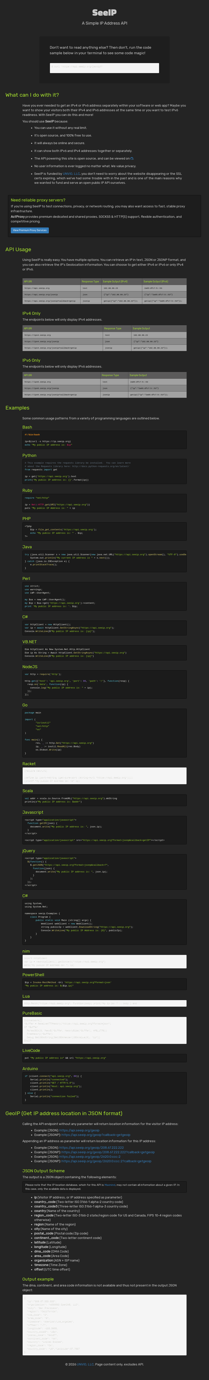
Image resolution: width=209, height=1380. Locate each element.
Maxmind (110, 1187)
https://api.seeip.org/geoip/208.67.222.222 (91, 1151)
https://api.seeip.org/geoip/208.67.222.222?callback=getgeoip (108, 1155)
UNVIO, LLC (71, 174)
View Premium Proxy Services (30, 230)
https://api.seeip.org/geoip (79, 1133)
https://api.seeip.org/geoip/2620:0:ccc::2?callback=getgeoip (106, 1164)
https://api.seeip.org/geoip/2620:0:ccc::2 (89, 1160)
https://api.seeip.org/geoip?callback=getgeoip (96, 1138)
